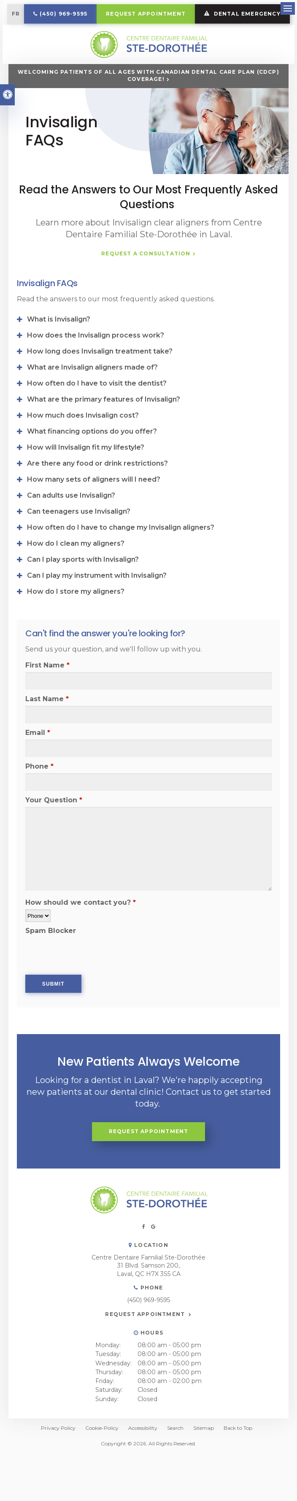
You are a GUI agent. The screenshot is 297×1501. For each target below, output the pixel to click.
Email (37, 757)
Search (175, 1452)
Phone (39, 790)
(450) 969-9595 (111, 14)
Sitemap (203, 1452)
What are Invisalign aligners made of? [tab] (92, 391)
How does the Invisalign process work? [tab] (95, 359)
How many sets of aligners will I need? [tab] (93, 503)
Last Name (47, 723)
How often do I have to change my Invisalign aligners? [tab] (120, 551)
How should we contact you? (80, 926)
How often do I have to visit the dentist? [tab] (97, 407)
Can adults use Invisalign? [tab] (71, 519)
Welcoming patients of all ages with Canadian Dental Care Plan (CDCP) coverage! (148, 100)
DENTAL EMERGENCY (149, 35)
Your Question (53, 824)
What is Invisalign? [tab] (58, 343)
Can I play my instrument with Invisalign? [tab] (97, 599)
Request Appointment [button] (193, 14)
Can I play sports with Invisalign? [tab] (83, 583)
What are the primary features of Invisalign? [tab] (103, 423)
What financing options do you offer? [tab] (92, 455)
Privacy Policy (58, 1452)
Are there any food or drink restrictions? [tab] (97, 487)
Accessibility (142, 1452)
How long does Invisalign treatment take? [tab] (100, 375)
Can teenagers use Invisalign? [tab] (78, 535)
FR (63, 14)
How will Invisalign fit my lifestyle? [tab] (85, 471)
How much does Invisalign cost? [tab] (83, 439)
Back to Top (238, 1452)
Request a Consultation (145, 278)
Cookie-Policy (102, 1452)
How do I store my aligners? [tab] (75, 615)
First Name (47, 689)
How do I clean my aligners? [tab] (75, 567)
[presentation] (74, 974)
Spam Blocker (50, 955)
